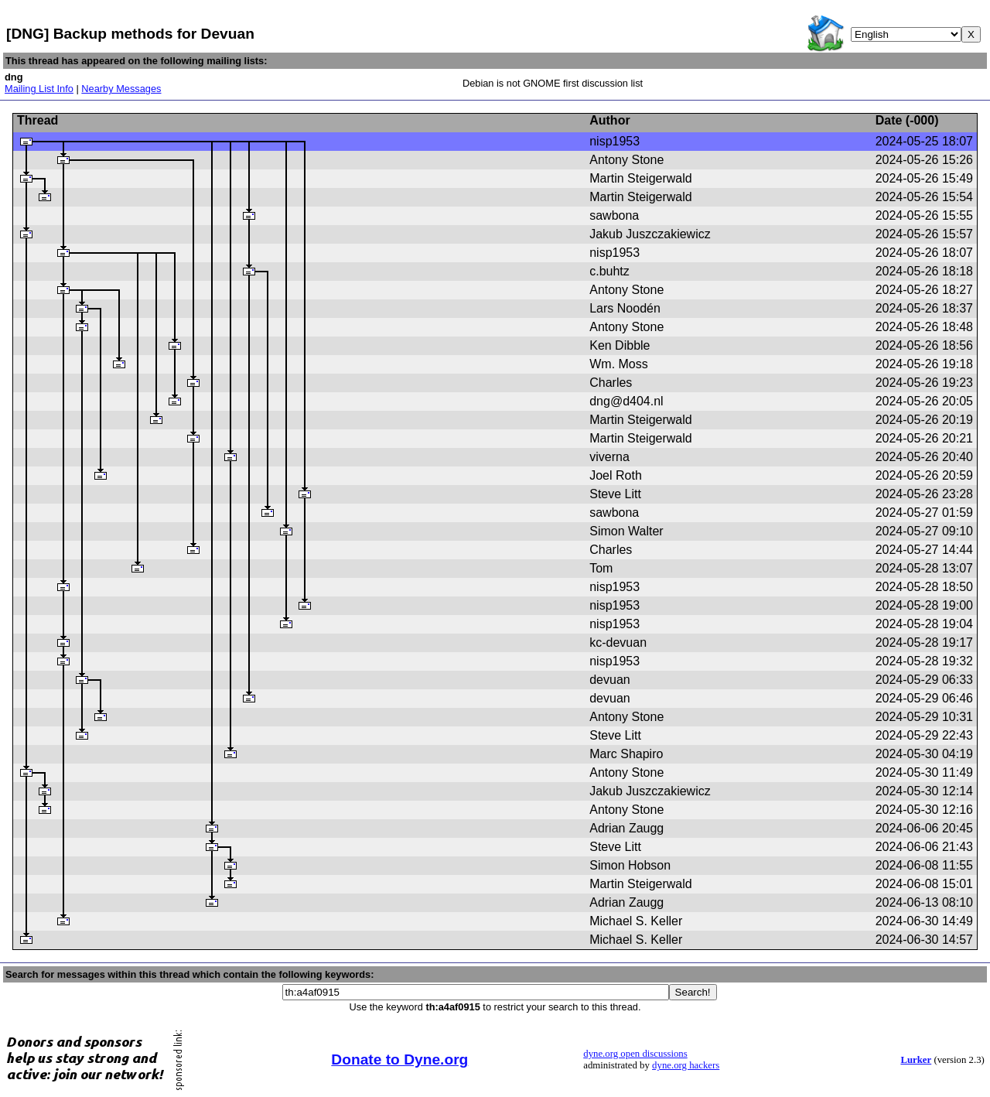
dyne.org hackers (685, 1065)
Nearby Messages (121, 88)
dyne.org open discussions (635, 1053)
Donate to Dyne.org (399, 1059)
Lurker (915, 1059)
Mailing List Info (39, 88)
